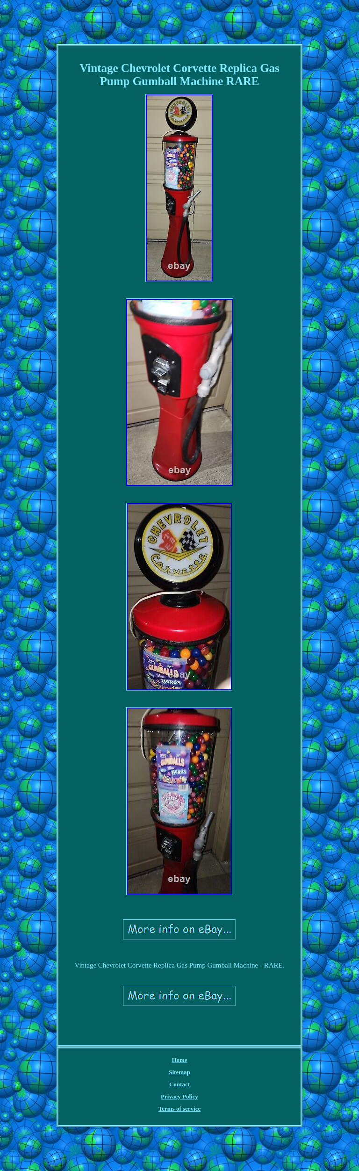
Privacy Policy (179, 1096)
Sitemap (179, 1072)
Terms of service (179, 1108)
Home (179, 1059)
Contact (179, 1084)
